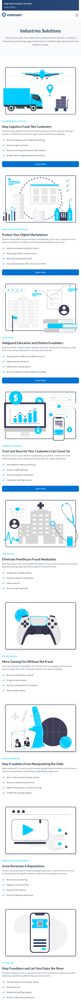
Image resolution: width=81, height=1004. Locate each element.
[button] (76, 15)
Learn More (9, 7)
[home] (12, 15)
